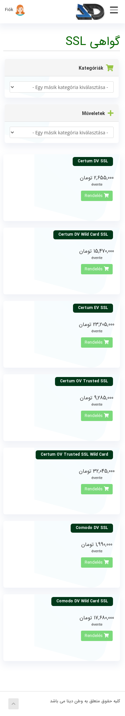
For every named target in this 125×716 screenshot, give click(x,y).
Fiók (15, 9)
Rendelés (97, 195)
